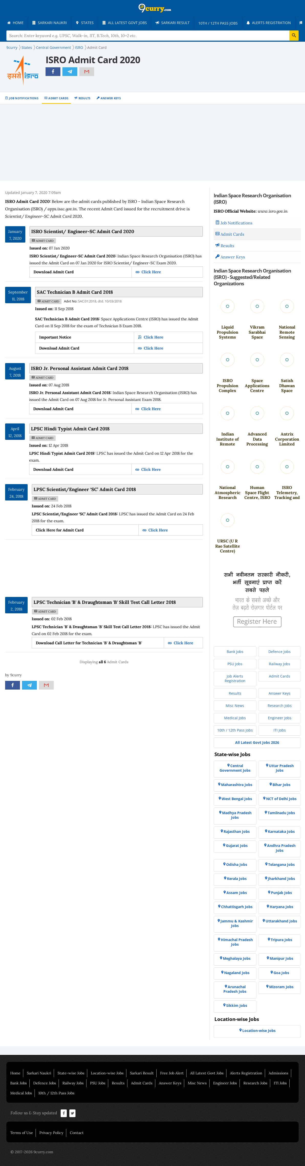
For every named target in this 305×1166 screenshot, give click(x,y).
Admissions (278, 1073)
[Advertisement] (152, 142)
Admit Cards (58, 98)
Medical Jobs (21, 1093)
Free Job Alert (172, 1073)
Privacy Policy (51, 1132)
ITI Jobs (280, 1083)
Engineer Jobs (225, 1083)
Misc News (197, 1083)
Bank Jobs (18, 1083)
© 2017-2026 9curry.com (31, 1152)
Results (85, 98)
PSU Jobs (97, 1083)
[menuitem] (15, 23)
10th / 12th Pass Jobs (56, 1093)
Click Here (150, 271)
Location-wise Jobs (107, 1073)
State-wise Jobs (71, 1073)
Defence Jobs (44, 1083)
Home (15, 1073)
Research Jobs (255, 1083)
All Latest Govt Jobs (207, 1073)
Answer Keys (111, 98)
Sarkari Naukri (39, 1073)
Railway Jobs (73, 1083)
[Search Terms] (152, 35)
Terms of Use (21, 1132)
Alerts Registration (246, 1073)
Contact (77, 1132)
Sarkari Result (142, 1073)
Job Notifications (23, 98)
